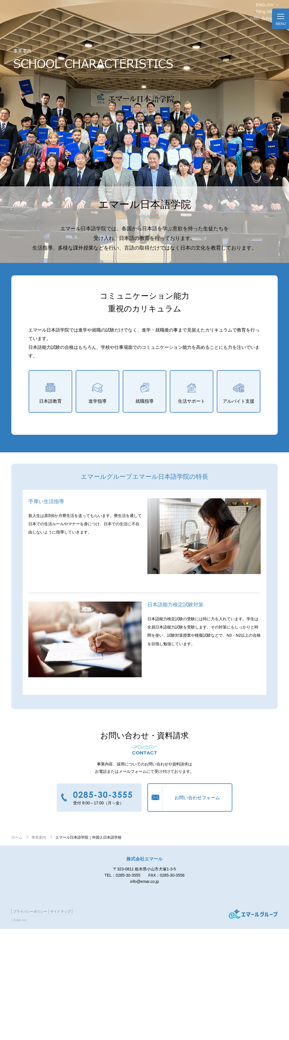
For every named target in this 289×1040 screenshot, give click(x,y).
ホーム (16, 837)
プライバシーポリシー (30, 912)
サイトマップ (60, 912)
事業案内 (38, 837)
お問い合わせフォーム (197, 797)
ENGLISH (264, 5)
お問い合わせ (261, 18)
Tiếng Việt (264, 11)
